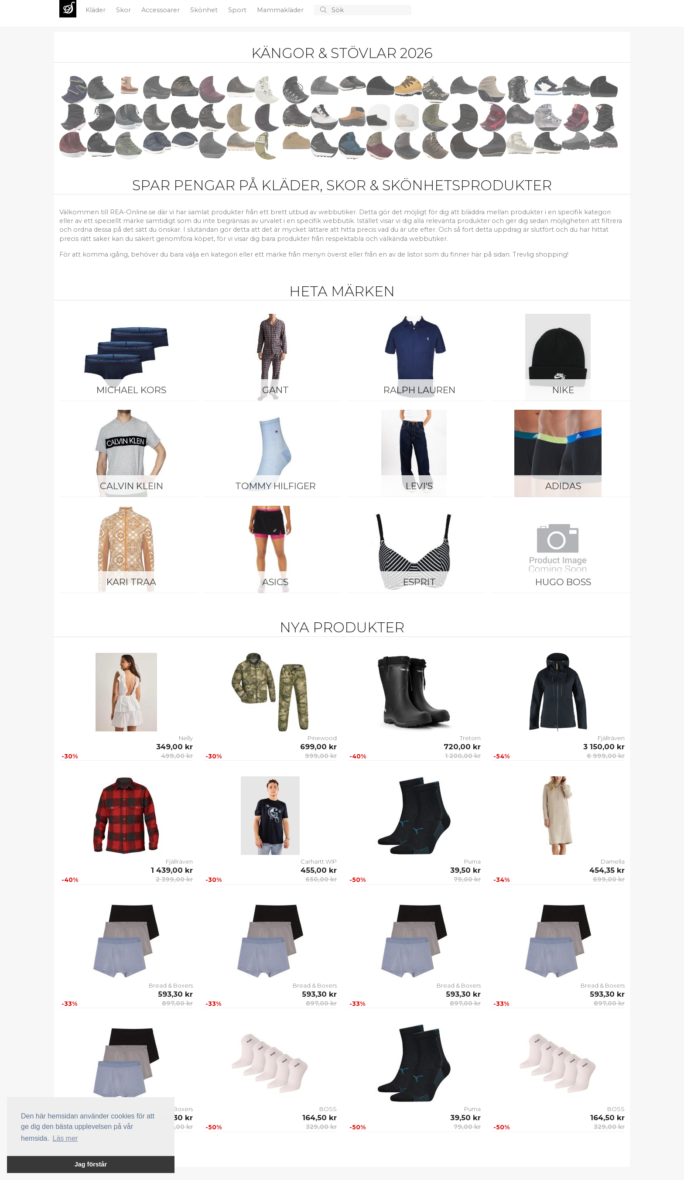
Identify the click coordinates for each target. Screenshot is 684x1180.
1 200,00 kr (463, 755)
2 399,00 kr (174, 879)
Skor (124, 10)
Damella (613, 861)
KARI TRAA (131, 581)
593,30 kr (175, 994)
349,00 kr (174, 746)
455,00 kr (319, 870)
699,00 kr (318, 746)
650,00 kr (321, 879)
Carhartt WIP (319, 861)
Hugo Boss (563, 581)
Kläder (96, 10)
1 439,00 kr (172, 870)
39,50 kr (465, 870)
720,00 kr (462, 746)
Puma (472, 861)
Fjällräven (611, 737)
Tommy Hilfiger (275, 485)
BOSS (328, 1108)
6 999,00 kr (606, 755)
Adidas (563, 485)
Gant (275, 389)
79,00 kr (467, 879)
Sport (238, 10)
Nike (563, 389)
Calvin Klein (131, 485)
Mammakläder (281, 10)
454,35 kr (607, 870)
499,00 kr (177, 755)
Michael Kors (131, 389)
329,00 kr (321, 1126)
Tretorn (470, 737)
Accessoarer (161, 10)
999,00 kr (321, 755)
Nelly (186, 737)
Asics (275, 581)
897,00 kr (177, 1003)
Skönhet (204, 10)
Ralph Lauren (419, 389)
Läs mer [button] (65, 1138)
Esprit (419, 581)
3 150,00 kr (604, 746)
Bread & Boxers (171, 985)
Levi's (419, 485)
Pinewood (322, 737)
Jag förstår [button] (91, 1164)
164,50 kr (319, 1117)
